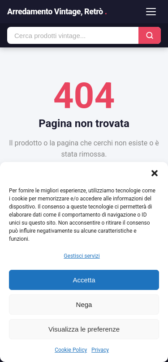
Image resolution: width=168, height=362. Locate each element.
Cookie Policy (71, 350)
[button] (154, 173)
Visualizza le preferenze (84, 329)
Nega (84, 304)
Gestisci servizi (81, 256)
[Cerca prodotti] (72, 35)
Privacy (100, 350)
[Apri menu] (151, 11)
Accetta (84, 280)
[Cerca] (149, 35)
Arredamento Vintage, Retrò (57, 11)
